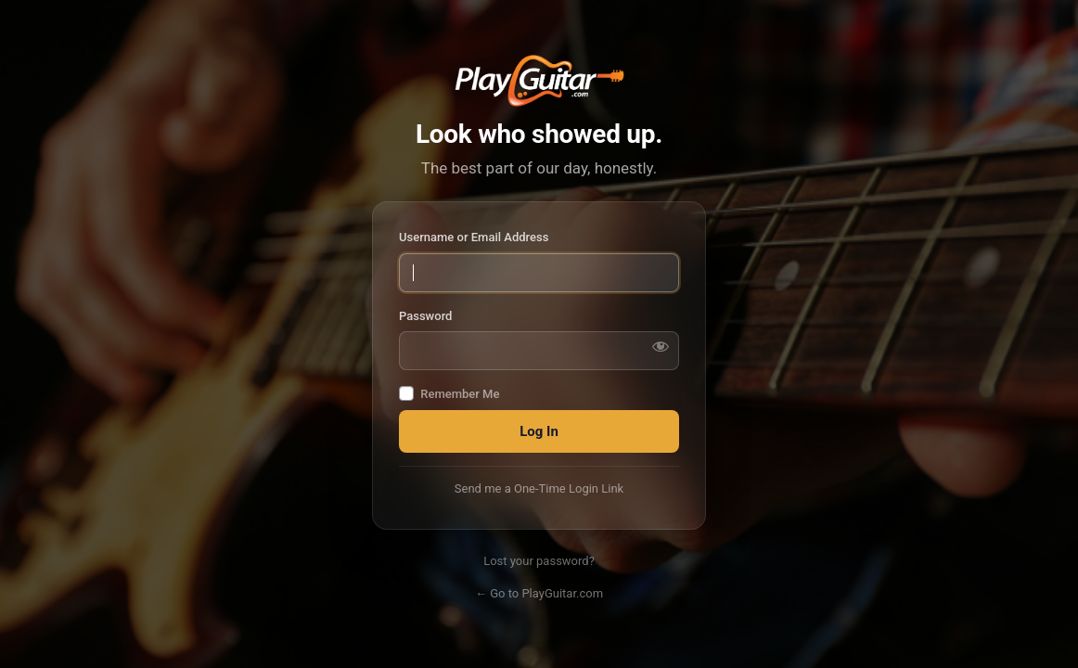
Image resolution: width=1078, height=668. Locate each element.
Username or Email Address (473, 237)
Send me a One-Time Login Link (539, 488)
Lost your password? (539, 561)
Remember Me (459, 394)
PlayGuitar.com (539, 81)
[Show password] (660, 346)
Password (425, 316)
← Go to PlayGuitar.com (539, 593)
